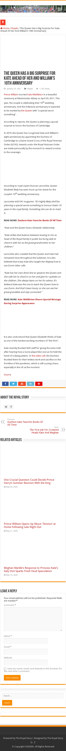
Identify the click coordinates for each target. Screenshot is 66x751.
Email (7, 647)
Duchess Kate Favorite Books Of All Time (40, 220)
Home (4, 28)
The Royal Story (24, 738)
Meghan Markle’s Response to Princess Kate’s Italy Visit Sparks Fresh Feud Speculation (31, 569)
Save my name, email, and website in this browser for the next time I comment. (33, 669)
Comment (10, 605)
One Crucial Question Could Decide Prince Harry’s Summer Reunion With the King (29, 481)
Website (8, 657)
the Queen (26, 110)
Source (7, 374)
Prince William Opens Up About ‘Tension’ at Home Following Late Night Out (30, 525)
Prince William (11, 94)
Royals (14, 28)
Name (8, 636)
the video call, (39, 355)
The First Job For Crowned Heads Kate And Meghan (41, 430)
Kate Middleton (35, 94)
